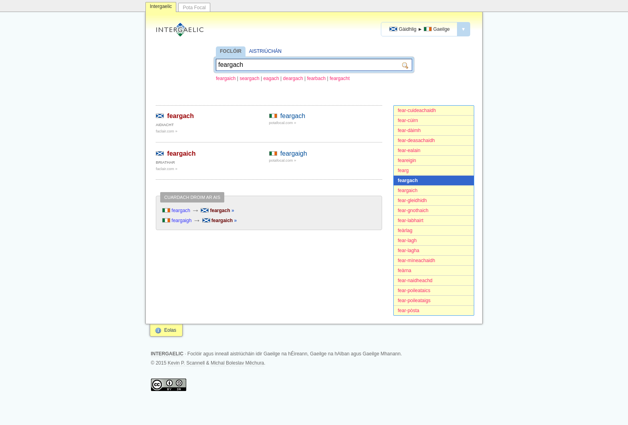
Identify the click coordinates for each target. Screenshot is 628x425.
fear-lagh (407, 240)
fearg (403, 170)
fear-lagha (408, 250)
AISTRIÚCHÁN (265, 51)
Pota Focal (194, 7)
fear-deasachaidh (416, 140)
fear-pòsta (408, 310)
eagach (271, 78)
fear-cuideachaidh (417, 110)
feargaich (225, 78)
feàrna (404, 270)
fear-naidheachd (415, 280)
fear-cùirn (408, 120)
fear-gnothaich (413, 210)
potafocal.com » (282, 122)
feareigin (407, 160)
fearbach (316, 78)
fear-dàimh (409, 130)
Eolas (170, 330)
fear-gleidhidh (412, 200)
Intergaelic (161, 6)
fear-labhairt (410, 220)
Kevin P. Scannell (186, 363)
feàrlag (405, 230)
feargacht (340, 78)
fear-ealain (409, 150)
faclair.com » (166, 131)
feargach (408, 180)
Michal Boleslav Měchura (237, 363)
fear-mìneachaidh (416, 260)
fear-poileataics (414, 290)
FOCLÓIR (231, 51)
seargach (249, 78)
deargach (293, 78)
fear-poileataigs (414, 300)
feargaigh (293, 153)
